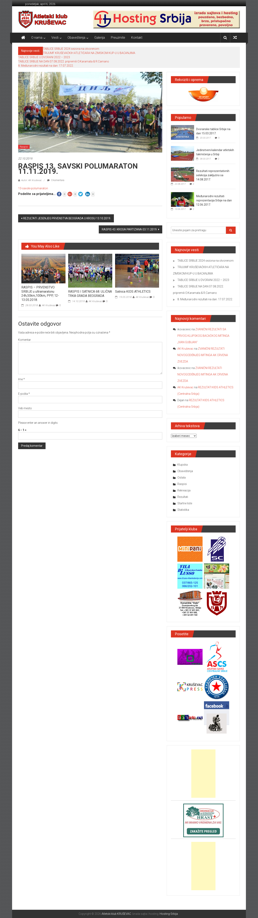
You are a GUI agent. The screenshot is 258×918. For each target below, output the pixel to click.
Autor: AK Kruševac (31, 180)
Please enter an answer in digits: (38, 422)
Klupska (182, 464)
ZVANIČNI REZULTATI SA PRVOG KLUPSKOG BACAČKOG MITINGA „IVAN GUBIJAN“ (203, 336)
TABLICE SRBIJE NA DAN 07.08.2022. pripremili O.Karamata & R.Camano (63, 61)
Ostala (181, 477)
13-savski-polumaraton (33, 188)
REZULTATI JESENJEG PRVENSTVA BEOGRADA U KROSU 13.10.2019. (67, 218)
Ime (21, 379)
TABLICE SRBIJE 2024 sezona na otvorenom (71, 48)
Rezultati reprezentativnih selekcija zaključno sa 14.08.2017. (212, 175)
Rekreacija (183, 490)
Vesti (54, 37)
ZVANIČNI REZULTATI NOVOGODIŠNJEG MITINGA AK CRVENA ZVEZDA (202, 355)
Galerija (99, 37)
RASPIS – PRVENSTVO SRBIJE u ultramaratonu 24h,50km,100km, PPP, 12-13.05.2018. (40, 293)
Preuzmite (118, 37)
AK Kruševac (48, 305)
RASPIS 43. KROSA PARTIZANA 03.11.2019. (129, 229)
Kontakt (136, 37)
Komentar (24, 339)
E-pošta (24, 393)
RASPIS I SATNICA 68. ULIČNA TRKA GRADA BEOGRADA (90, 294)
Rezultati (182, 496)
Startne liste (184, 503)
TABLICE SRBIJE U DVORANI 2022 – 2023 (44, 57)
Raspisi (24, 146)
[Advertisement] (203, 773)
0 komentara (55, 180)
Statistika (183, 509)
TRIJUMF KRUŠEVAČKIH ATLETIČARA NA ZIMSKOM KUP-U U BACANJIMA (89, 53)
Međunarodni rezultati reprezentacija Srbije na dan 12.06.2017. (214, 200)
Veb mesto (25, 408)
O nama (36, 37)
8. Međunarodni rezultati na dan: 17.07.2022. (46, 65)
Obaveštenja (76, 37)
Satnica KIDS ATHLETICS (133, 291)
